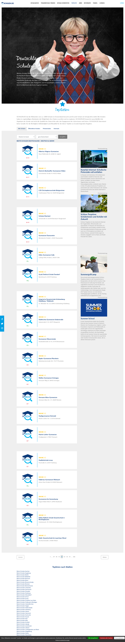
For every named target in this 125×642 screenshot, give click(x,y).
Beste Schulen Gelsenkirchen (25, 604)
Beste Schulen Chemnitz (24, 587)
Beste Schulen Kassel (23, 616)
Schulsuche (35, 3)
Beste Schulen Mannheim (24, 635)
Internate (87, 3)
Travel (95, 3)
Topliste (74, 3)
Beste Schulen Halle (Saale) (24, 607)
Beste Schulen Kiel (22, 618)
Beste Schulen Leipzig (23, 624)
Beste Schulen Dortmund (24, 589)
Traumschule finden (48, 3)
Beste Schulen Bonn (22, 580)
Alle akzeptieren (93, 638)
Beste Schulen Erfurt (23, 596)
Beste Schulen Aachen (23, 571)
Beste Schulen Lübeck (23, 627)
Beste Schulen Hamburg (24, 609)
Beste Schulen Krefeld (23, 622)
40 (56, 556)
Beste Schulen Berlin (23, 575)
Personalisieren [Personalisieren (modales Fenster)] (119, 638)
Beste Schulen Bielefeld (23, 576)
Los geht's (63, 136)
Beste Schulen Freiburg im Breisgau (27, 602)
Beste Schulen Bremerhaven (25, 586)
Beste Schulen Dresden (23, 591)
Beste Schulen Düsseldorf (24, 595)
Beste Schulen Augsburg (24, 573)
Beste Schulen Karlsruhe (24, 615)
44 (67, 556)
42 (62, 556)
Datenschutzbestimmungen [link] (63, 640)
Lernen (102, 3)
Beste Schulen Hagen (23, 606)
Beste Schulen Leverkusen (24, 626)
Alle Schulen (21, 128)
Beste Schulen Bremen (23, 584)
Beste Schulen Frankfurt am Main (26, 600)
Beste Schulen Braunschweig (25, 582)
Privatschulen (47, 128)
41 (59, 556)
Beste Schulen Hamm (23, 611)
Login (122, 3)
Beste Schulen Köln (22, 620)
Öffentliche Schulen (34, 128)
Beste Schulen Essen (23, 598)
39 (54, 556)
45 (69, 556)
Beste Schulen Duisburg (23, 593)
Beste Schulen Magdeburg (24, 631)
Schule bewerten (63, 3)
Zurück (20, 557)
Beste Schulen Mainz (23, 633)
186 (74, 556)
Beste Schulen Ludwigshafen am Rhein (28, 629)
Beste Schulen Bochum (23, 578)
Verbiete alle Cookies (106, 638)
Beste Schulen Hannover (24, 613)
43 (64, 556)
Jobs (80, 3)
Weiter (105, 557)
